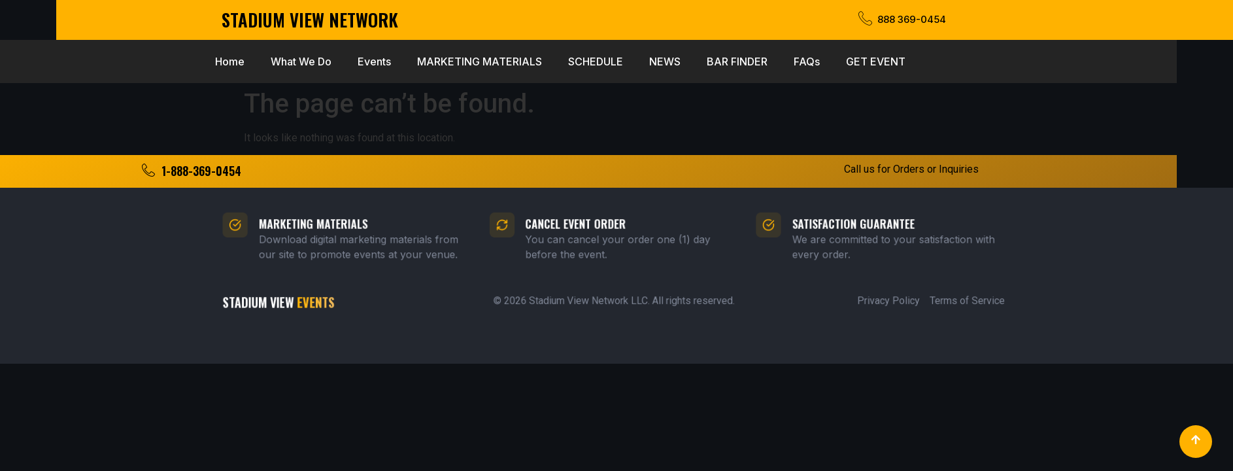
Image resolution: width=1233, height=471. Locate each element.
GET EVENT (790, 61)
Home (145, 61)
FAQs (722, 61)
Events (289, 61)
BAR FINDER (652, 61)
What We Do (216, 61)
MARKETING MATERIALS (394, 61)
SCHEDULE (510, 61)
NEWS (580, 61)
